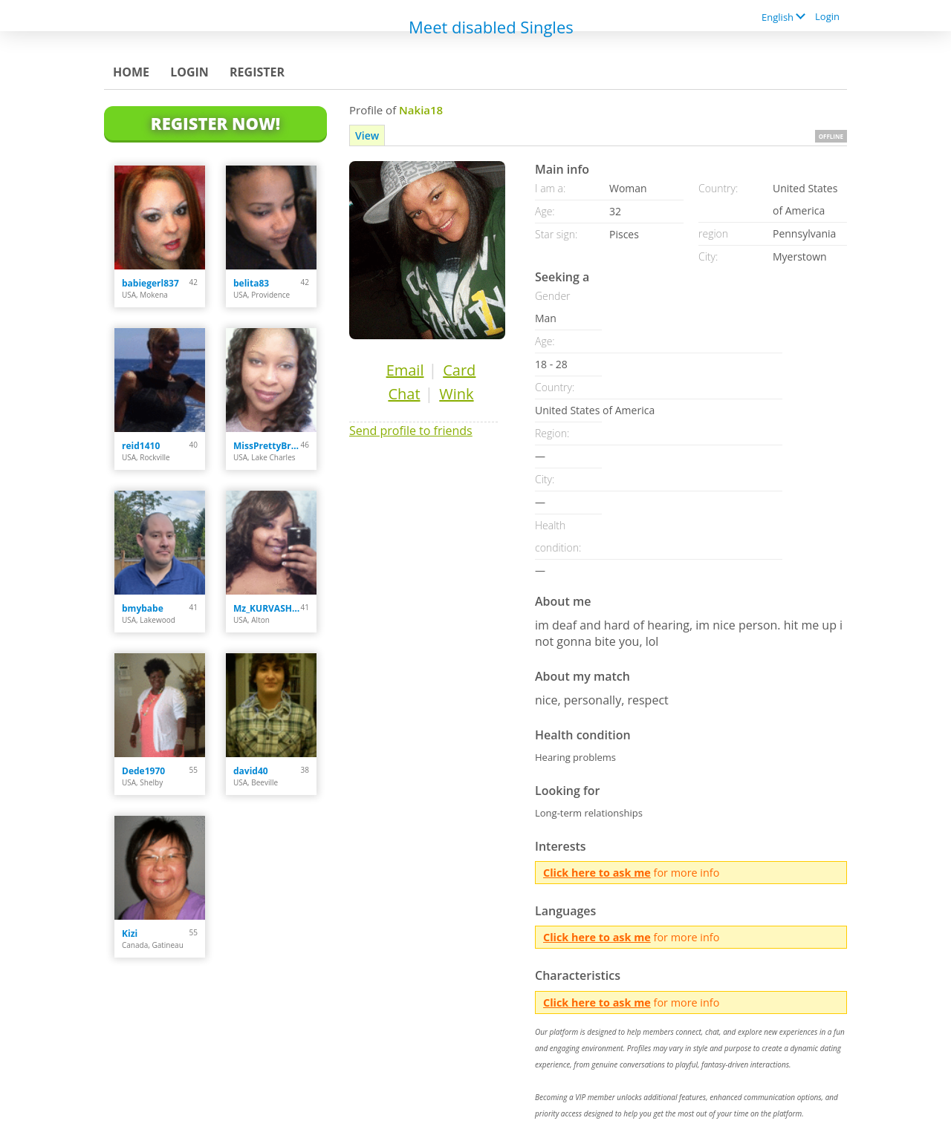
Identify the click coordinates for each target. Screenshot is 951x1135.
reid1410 (141, 445)
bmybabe (142, 608)
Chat (404, 394)
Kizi (129, 933)
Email (405, 370)
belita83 (251, 283)
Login (827, 16)
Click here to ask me (597, 873)
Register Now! (215, 123)
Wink (456, 394)
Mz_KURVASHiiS (267, 608)
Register (257, 72)
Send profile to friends (411, 430)
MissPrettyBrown (267, 445)
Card (459, 370)
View (367, 135)
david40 (250, 771)
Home (131, 72)
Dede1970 (143, 771)
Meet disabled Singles (491, 27)
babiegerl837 (150, 283)
